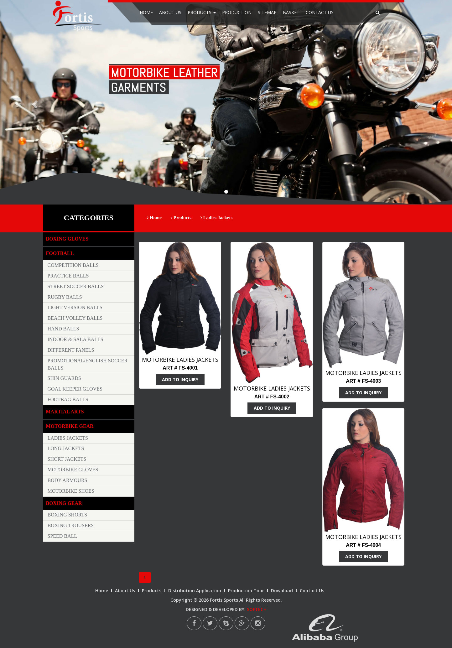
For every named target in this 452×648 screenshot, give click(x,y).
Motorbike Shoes (71, 491)
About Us (170, 12)
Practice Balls (68, 275)
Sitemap (267, 12)
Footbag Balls (68, 399)
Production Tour (246, 591)
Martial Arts (65, 411)
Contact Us (320, 12)
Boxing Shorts (67, 514)
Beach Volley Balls (75, 318)
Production (237, 12)
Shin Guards (64, 378)
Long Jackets (66, 448)
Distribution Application (194, 591)
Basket (291, 12)
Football (60, 253)
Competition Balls (73, 265)
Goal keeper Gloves (75, 388)
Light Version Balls (75, 307)
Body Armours (67, 480)
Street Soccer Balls (76, 286)
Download (282, 591)
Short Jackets (67, 459)
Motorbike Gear (70, 426)
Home (146, 12)
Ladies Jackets (216, 217)
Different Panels (71, 350)
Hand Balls (63, 328)
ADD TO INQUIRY (180, 379)
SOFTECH (257, 609)
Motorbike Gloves (73, 469)
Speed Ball (62, 536)
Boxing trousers (71, 525)
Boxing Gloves (67, 238)
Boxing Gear (64, 503)
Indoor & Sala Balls (75, 339)
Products (202, 12)
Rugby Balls (65, 297)
